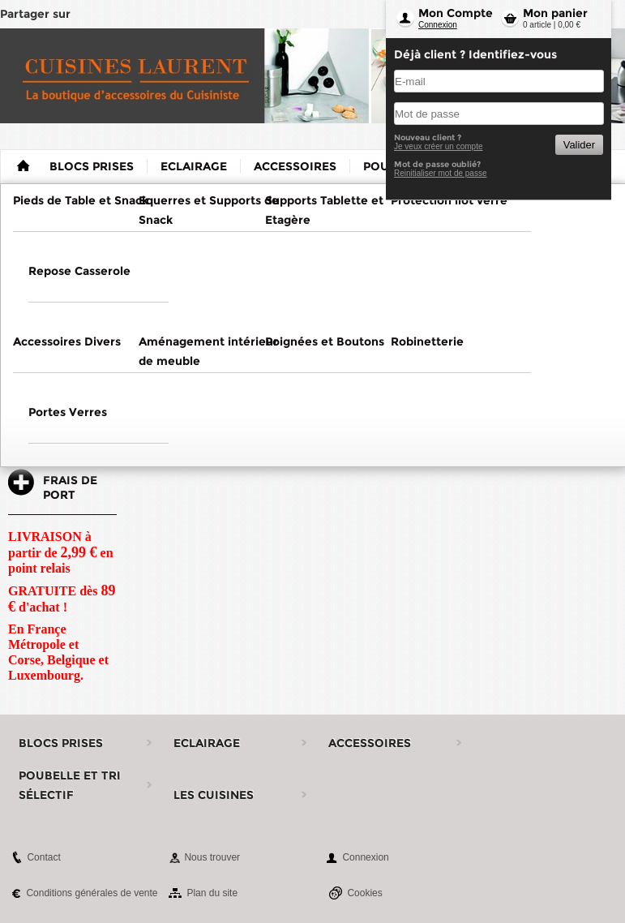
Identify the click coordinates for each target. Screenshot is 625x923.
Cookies (364, 893)
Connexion (437, 24)
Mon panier (555, 13)
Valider (579, 145)
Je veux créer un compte (438, 146)
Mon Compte (455, 13)
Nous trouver (212, 857)
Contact (43, 857)
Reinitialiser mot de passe (440, 173)
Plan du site (212, 893)
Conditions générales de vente (91, 893)
